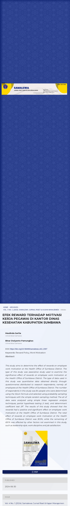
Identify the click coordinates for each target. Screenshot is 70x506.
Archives (14, 307)
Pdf (36, 472)
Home (5, 307)
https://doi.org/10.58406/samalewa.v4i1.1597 (28, 349)
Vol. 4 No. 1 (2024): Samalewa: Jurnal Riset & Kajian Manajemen (31, 310)
